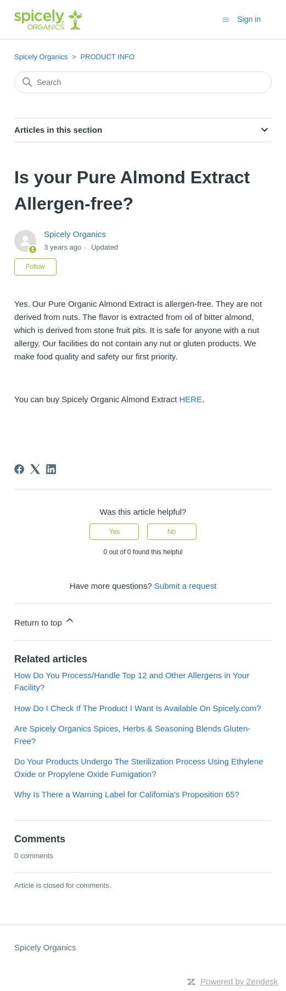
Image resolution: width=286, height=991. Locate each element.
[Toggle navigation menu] (225, 19)
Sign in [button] (249, 19)
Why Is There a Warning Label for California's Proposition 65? (126, 794)
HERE (191, 399)
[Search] (143, 82)
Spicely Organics (41, 57)
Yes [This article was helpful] (114, 532)
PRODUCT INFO (107, 57)
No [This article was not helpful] (171, 532)
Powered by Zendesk (239, 981)
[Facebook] (19, 469)
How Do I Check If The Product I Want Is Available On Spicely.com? (137, 708)
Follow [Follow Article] (35, 267)
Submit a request (185, 585)
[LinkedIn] (51, 469)
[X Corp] (35, 469)
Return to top (44, 621)
